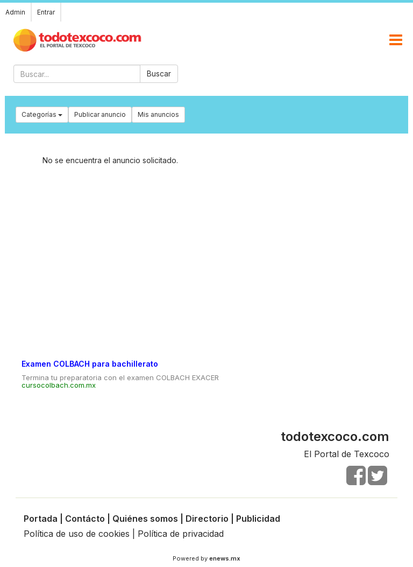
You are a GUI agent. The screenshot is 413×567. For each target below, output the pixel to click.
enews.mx (224, 558)
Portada (41, 518)
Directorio (207, 518)
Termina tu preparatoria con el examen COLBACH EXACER (120, 377)
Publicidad (258, 518)
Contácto (85, 518)
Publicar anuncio (100, 114)
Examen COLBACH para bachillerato (90, 363)
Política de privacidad (181, 533)
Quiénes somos (145, 518)
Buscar (159, 73)
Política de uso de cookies (77, 533)
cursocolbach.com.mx (59, 385)
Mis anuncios (158, 114)
